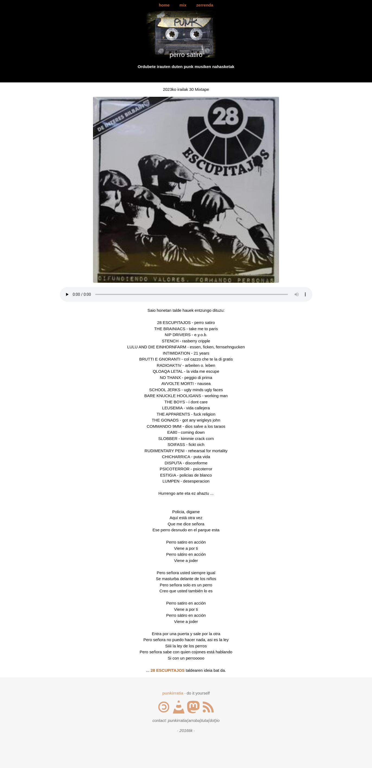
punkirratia (172, 693)
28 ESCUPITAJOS (167, 670)
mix (183, 5)
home (164, 5)
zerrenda (204, 5)
